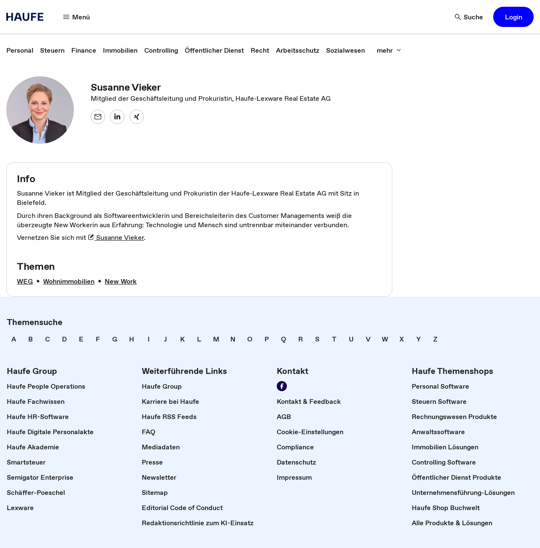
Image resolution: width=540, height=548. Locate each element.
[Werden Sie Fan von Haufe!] (282, 386)
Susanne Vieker (116, 237)
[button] (513, 17)
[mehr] (389, 50)
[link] (19, 50)
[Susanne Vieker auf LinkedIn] (117, 117)
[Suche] (469, 16)
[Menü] (77, 16)
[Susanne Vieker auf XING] (137, 117)
